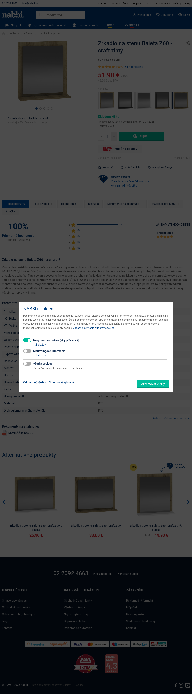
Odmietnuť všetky (34, 382)
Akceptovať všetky (153, 384)
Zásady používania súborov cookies (93, 327)
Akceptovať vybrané (61, 382)
